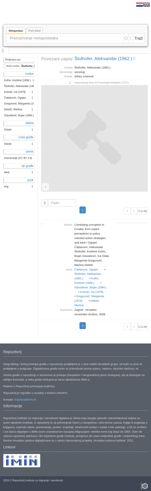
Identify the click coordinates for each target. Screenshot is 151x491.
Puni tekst (34, 30)
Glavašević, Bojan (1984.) (90, 287)
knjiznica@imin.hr (25, 399)
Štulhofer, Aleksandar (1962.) (105, 58)
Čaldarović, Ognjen (86, 269)
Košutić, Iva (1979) (91, 292)
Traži (138, 38)
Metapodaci (15, 31)
